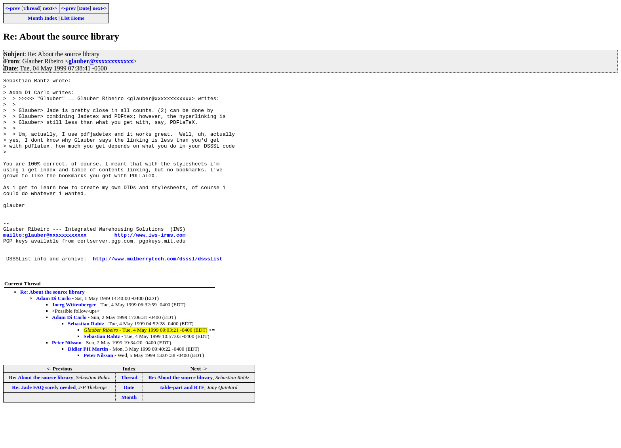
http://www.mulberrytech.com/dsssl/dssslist (158, 295)
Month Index (42, 18)
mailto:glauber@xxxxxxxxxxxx (45, 266)
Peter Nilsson (67, 382)
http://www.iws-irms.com (149, 266)
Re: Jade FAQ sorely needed (44, 426)
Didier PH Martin (88, 388)
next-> (50, 8)
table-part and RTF (182, 426)
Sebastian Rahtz (86, 363)
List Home (73, 18)
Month (129, 436)
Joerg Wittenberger (74, 344)
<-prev (12, 8)
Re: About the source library (52, 331)
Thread (31, 8)
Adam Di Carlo (53, 337)
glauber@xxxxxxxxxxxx (101, 61)
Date (84, 8)
